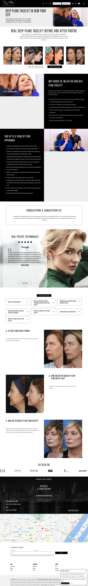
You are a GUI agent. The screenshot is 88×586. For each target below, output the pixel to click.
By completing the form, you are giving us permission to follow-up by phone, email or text (32, 555)
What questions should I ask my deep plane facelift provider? (16, 312)
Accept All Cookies (65, 583)
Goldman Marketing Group (43, 579)
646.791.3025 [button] (57, 3)
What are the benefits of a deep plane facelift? (42, 312)
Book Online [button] (66, 3)
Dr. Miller (13, 579)
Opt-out (71, 583)
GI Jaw (34, 570)
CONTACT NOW (44, 500)
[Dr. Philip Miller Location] (14, 507)
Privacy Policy (56, 579)
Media (11, 570)
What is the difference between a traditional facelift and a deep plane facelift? (42, 303)
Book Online (57, 570)
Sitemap (50, 579)
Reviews (11, 568)
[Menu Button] (83, 4)
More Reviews (25, 283)
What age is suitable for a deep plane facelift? (16, 319)
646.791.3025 (73, 510)
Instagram (56, 568)
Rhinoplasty (35, 566)
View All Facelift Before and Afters (35, 66)
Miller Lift (34, 568)
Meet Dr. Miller (12, 566)
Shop (56, 566)
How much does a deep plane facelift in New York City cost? (68, 302)
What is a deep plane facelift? (14, 302)
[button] (43, 4)
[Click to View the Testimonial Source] (25, 259)
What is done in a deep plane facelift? (68, 312)
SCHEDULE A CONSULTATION (55, 66)
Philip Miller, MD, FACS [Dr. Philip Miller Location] (12, 501)
